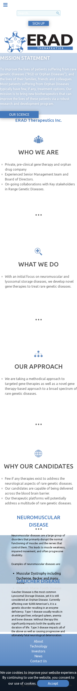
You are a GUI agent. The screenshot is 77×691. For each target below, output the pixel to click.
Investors (38, 651)
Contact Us (38, 661)
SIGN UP (38, 23)
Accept (53, 683)
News (38, 656)
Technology (38, 646)
